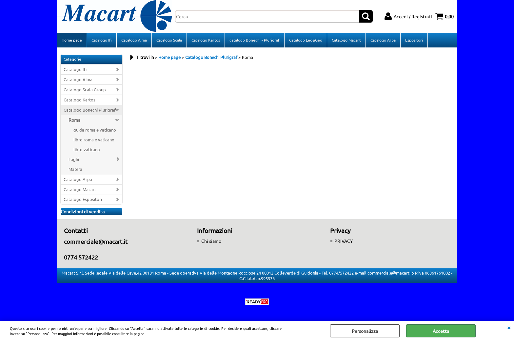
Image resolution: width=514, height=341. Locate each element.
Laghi (74, 159)
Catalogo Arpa (383, 40)
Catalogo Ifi (101, 40)
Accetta (441, 331)
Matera (75, 169)
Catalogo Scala (169, 40)
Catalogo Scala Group (85, 89)
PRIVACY (343, 241)
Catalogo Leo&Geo (305, 40)
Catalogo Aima (134, 40)
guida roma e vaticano (94, 130)
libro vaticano (86, 149)
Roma (74, 120)
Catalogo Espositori (83, 199)
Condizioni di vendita (83, 211)
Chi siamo (211, 241)
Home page (72, 40)
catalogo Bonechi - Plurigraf (254, 40)
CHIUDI (509, 327)
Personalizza (365, 331)
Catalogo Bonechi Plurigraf (90, 110)
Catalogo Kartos (205, 40)
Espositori (414, 40)
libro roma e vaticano (93, 139)
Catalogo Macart (346, 40)
